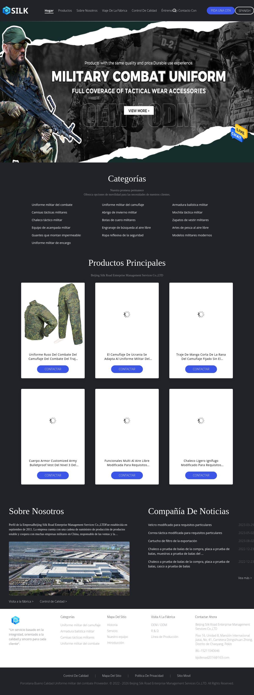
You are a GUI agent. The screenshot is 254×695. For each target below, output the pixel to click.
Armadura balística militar (190, 205)
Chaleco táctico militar (47, 220)
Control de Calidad (76, 675)
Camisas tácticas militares (49, 212)
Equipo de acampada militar (51, 228)
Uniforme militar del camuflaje (123, 205)
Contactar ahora (53, 370)
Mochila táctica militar (187, 212)
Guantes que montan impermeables (57, 235)
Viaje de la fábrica (114, 10)
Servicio (112, 631)
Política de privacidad (149, 675)
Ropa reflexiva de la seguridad (123, 235)
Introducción (115, 643)
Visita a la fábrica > (21, 601)
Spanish (244, 11)
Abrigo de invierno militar (119, 212)
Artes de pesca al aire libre (190, 228)
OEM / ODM (159, 625)
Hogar (49, 10)
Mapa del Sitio (111, 675)
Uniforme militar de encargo (51, 243)
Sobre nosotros (87, 10)
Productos (65, 10)
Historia (112, 625)
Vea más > (245, 578)
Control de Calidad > (53, 601)
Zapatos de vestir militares (190, 220)
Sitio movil (184, 675)
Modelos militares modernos (192, 235)
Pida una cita (221, 10)
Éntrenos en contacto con (179, 10)
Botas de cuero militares (118, 220)
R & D (155, 631)
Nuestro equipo (117, 637)
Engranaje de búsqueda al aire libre (126, 228)
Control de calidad (144, 10)
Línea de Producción (164, 637)
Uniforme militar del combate (52, 205)
